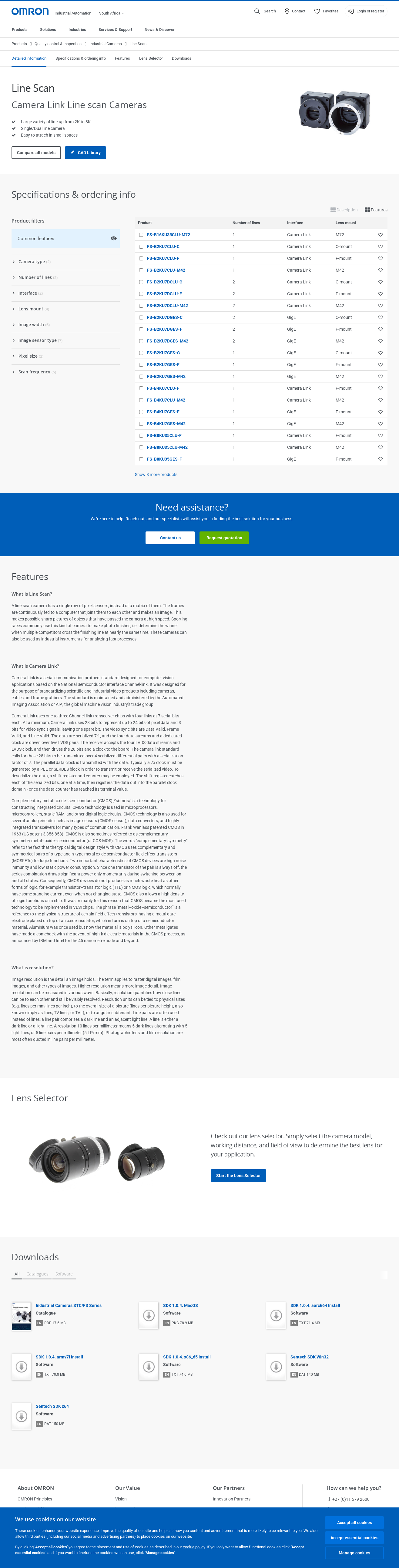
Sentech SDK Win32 (309, 1357)
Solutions (48, 29)
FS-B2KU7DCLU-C (164, 282)
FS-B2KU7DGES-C (165, 317)
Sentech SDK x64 (52, 1406)
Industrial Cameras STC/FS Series (69, 1305)
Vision (121, 1499)
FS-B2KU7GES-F (163, 364)
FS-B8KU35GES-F (164, 459)
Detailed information (29, 58)
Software (64, 1274)
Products (20, 29)
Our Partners (229, 1487)
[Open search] (265, 11)
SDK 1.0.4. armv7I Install (59, 1357)
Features (122, 58)
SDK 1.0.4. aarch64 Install (315, 1305)
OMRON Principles (35, 1499)
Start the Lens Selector (238, 1175)
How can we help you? (354, 1487)
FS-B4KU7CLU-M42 (166, 400)
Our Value (127, 1487)
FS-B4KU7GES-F (163, 411)
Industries (77, 29)
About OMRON (36, 1487)
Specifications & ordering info (80, 58)
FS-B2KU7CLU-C (163, 246)
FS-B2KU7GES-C (163, 352)
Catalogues (37, 1274)
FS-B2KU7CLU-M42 (166, 270)
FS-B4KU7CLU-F (163, 388)
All (17, 1274)
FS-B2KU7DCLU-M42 (167, 305)
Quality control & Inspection (58, 43)
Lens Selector (151, 58)
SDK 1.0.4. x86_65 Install (187, 1357)
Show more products (156, 474)
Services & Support (115, 29)
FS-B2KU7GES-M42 (166, 376)
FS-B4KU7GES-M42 (166, 423)
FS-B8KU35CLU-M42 (167, 447)
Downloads (181, 58)
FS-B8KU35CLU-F (164, 435)
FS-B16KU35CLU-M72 (168, 234)
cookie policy (194, 1547)
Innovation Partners (231, 1499)
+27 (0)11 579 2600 (348, 1499)
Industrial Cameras (105, 43)
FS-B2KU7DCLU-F (164, 293)
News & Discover (160, 29)
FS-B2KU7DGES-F (164, 329)
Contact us (170, 537)
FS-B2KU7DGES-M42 (167, 341)
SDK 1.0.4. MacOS (180, 1305)
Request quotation (224, 537)
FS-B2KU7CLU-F (163, 258)
